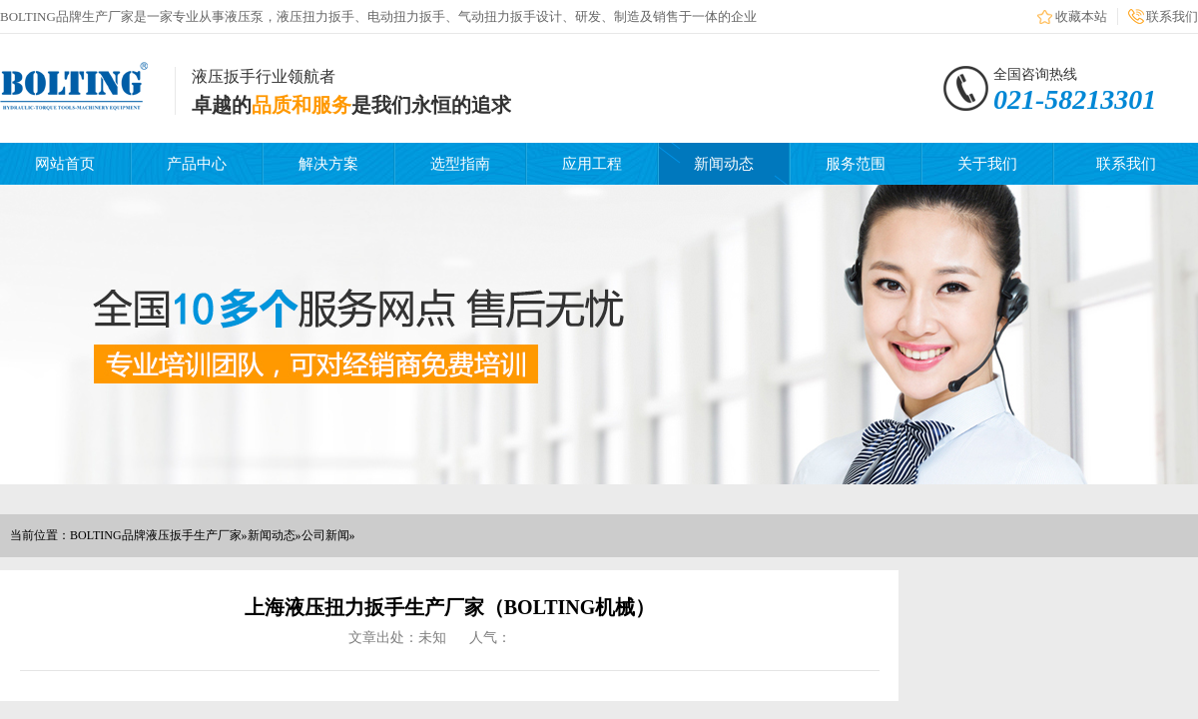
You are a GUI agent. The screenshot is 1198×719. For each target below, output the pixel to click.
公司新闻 (325, 535)
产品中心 (197, 164)
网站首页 (65, 164)
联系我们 (1172, 16)
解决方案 (328, 164)
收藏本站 (1081, 16)
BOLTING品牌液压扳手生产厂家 (156, 535)
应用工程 (592, 164)
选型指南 (460, 164)
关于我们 (987, 164)
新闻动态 (724, 164)
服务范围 (856, 164)
